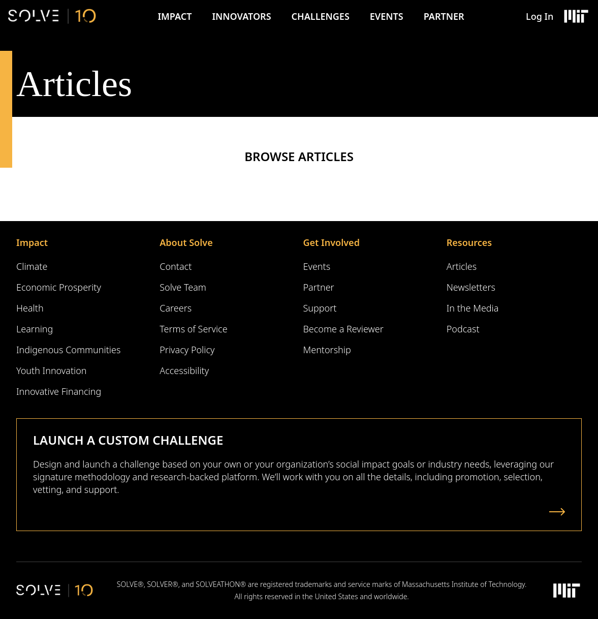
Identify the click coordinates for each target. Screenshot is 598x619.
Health (30, 308)
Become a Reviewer (343, 329)
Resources (469, 242)
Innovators (241, 16)
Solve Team (183, 287)
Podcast (463, 329)
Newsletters (471, 287)
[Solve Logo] (52, 16)
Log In (539, 16)
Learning (34, 329)
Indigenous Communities (68, 350)
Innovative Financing (58, 391)
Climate (31, 266)
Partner (444, 16)
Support (320, 308)
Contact (176, 266)
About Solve (186, 242)
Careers (176, 308)
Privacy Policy (187, 350)
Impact (175, 16)
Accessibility (184, 370)
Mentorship (327, 350)
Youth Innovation (51, 370)
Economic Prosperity (58, 287)
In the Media (473, 308)
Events (386, 16)
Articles (462, 266)
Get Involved (331, 242)
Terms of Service (193, 329)
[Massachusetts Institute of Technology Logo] (575, 16)
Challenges (321, 16)
